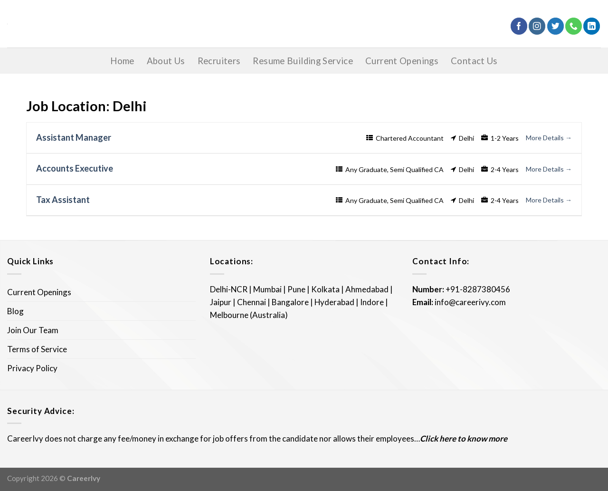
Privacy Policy (32, 368)
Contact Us (474, 61)
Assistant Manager (73, 137)
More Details (549, 138)
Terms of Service (37, 349)
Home (122, 61)
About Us (166, 61)
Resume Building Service (303, 61)
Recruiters (219, 61)
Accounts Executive (74, 168)
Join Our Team (32, 330)
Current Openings (401, 61)
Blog (15, 311)
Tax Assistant (63, 199)
